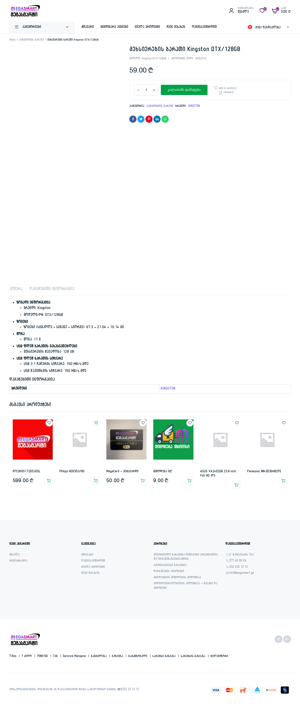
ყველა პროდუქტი (147, 27)
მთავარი (88, 27)
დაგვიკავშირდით (204, 27)
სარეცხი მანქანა (164, 656)
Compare (229, 93)
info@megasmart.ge (241, 573)
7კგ (56, 656)
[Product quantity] (146, 90)
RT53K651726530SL (27, 471)
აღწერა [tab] (16, 289)
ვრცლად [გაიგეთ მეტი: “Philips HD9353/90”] (95, 480)
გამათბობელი (138, 656)
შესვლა (14, 555)
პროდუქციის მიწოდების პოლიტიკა (177, 578)
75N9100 (43, 656)
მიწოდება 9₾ (162, 471)
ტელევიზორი (219, 656)
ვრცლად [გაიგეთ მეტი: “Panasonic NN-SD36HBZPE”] (283, 480)
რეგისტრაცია (18, 561)
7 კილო (27, 656)
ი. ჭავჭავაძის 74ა (241, 555)
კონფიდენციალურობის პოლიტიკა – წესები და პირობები (185, 586)
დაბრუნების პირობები (168, 572)
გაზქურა (118, 656)
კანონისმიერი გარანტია (170, 566)
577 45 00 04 (237, 561)
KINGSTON (194, 106)
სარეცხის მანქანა (193, 656)
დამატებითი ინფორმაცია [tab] (51, 289)
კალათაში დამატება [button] (49, 480)
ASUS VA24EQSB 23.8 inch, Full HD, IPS (218, 474)
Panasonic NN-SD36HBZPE (264, 471)
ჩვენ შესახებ (176, 27)
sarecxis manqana (75, 656)
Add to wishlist (228, 89)
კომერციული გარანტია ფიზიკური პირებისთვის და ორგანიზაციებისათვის (185, 557)
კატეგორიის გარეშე (31, 40)
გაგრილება (99, 656)
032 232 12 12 (238, 567)
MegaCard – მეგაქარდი (122, 471)
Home (12, 40)
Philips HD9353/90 (71, 471)
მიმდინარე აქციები (114, 27)
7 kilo (13, 656)
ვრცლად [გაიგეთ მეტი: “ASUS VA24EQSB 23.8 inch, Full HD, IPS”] (236, 485)
